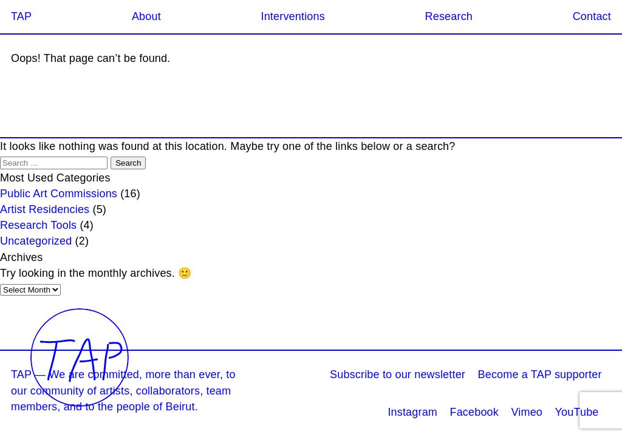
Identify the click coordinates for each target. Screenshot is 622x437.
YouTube (577, 412)
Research (449, 16)
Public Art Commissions (58, 194)
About (146, 16)
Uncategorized (36, 241)
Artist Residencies (44, 209)
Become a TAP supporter (540, 374)
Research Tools (38, 225)
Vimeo (526, 412)
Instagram (412, 412)
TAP (21, 16)
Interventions (292, 16)
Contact (592, 16)
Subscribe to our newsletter (397, 374)
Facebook (474, 412)
